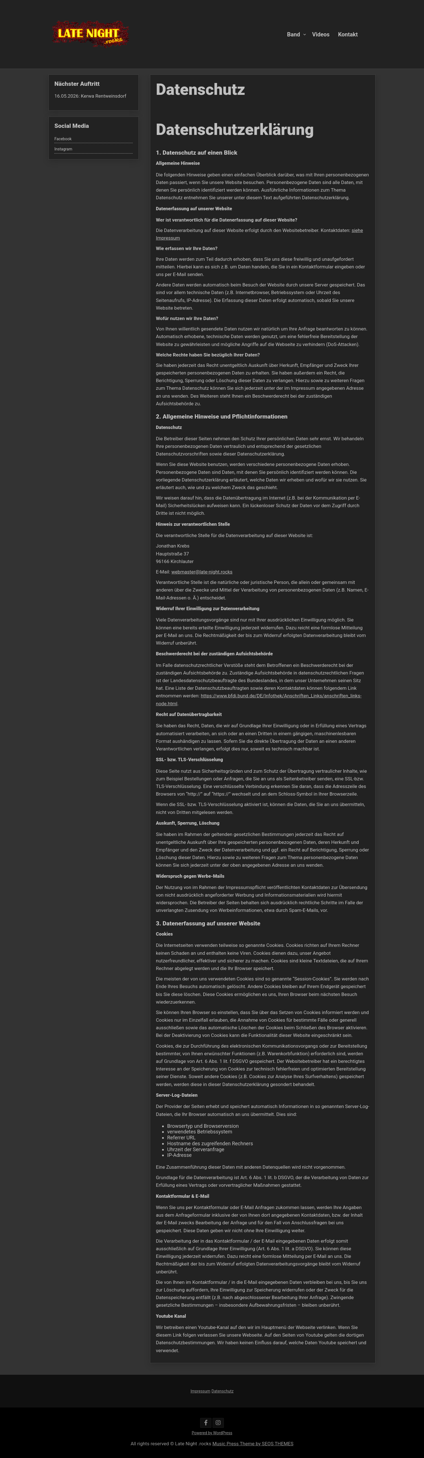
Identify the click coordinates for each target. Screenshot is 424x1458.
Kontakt (348, 34)
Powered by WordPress (212, 1433)
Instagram (63, 149)
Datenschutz (222, 1391)
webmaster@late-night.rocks (203, 575)
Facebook (63, 139)
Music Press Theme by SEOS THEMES (252, 1443)
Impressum (200, 1391)
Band (293, 34)
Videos (321, 34)
